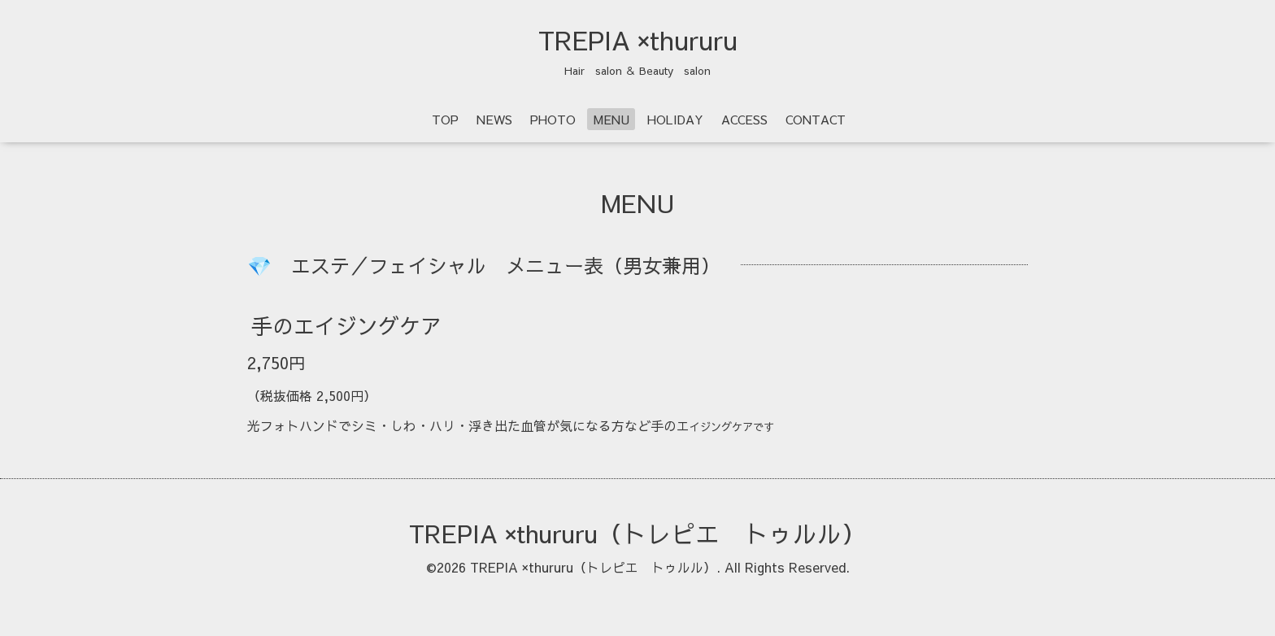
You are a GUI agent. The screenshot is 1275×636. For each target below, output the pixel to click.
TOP (445, 119)
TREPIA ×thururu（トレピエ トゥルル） (637, 533)
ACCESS (744, 119)
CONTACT (815, 119)
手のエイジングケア (346, 325)
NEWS (494, 119)
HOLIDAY (675, 119)
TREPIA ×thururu (638, 40)
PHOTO (553, 119)
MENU (611, 119)
